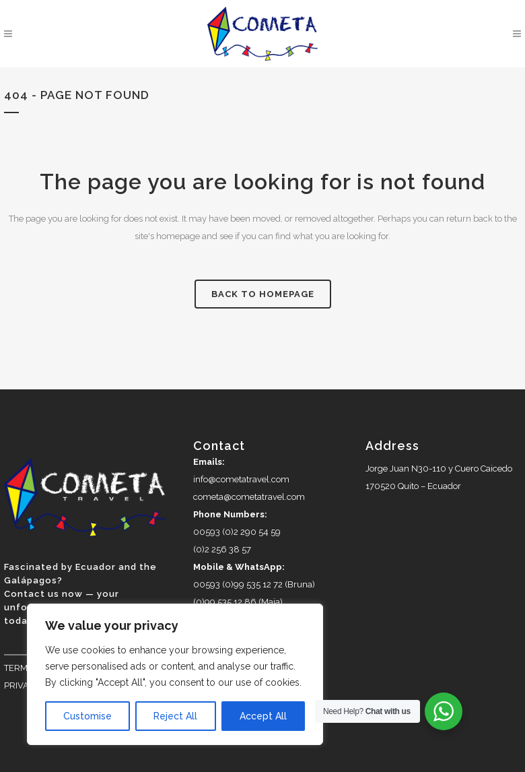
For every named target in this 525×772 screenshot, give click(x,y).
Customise (87, 716)
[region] (175, 674)
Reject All (175, 716)
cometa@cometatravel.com (249, 497)
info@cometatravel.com (241, 479)
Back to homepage (262, 294)
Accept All (263, 716)
